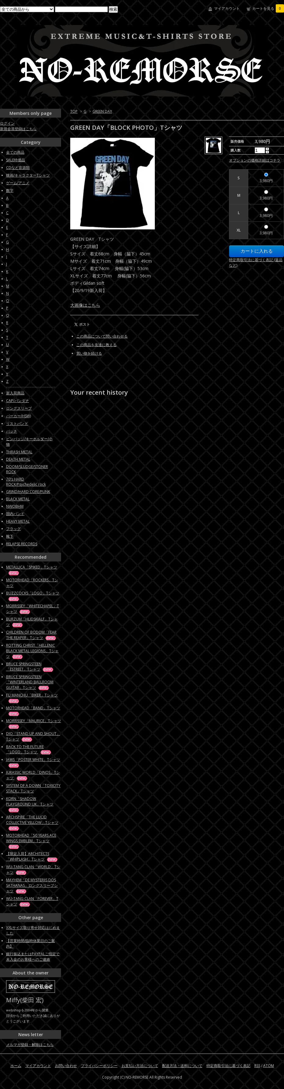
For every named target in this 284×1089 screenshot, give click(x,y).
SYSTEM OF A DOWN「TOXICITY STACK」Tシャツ (33, 788)
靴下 (9, 536)
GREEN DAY (102, 111)
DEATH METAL (18, 459)
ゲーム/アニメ (17, 182)
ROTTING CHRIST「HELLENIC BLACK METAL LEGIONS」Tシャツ (32, 651)
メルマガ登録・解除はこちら (30, 1044)
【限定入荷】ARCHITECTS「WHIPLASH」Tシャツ (32, 856)
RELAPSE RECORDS (21, 543)
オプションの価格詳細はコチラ (254, 160)
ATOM (268, 1065)
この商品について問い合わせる (102, 336)
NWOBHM (15, 506)
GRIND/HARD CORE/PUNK (28, 491)
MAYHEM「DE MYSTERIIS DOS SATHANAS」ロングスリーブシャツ (32, 885)
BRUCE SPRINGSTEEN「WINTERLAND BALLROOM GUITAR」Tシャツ (29, 682)
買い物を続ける (89, 353)
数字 (9, 190)
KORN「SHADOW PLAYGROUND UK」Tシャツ (29, 804)
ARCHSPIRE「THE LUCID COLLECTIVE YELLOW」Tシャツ (32, 822)
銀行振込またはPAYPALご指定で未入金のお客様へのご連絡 (33, 956)
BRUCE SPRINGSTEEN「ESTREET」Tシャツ (30, 666)
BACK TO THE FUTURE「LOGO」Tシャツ (29, 749)
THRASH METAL (19, 452)
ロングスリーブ (19, 408)
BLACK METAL (18, 499)
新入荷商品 (15, 393)
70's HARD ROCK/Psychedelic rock (26, 482)
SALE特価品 (15, 160)
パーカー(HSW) (18, 415)
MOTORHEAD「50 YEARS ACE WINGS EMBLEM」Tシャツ (31, 841)
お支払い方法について (140, 1065)
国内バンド (15, 513)
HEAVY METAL (18, 521)
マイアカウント (227, 8)
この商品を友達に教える (96, 344)
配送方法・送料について (182, 1065)
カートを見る (268, 8)
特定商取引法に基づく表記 (228, 1065)
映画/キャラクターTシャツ (28, 175)
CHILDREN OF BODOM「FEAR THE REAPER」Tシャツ (31, 635)
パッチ (11, 431)
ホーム (15, 1065)
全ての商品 (15, 152)
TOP (74, 111)
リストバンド (17, 423)
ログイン (7, 123)
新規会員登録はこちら (18, 128)
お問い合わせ (66, 1065)
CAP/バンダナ (17, 400)
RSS (257, 1065)
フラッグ (13, 528)
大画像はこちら (85, 305)
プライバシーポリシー (99, 1065)
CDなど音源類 (18, 167)
